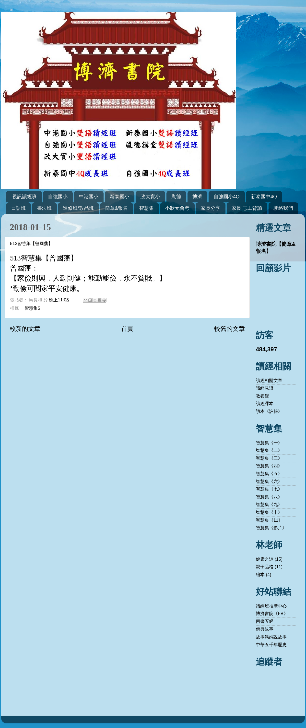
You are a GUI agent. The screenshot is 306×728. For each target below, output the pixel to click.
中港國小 (88, 196)
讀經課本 (264, 403)
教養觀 (262, 396)
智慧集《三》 (269, 458)
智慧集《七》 (269, 489)
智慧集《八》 (269, 496)
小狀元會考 (177, 208)
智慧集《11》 (269, 520)
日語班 (18, 208)
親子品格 (264, 566)
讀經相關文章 (269, 380)
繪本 (260, 574)
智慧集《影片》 (271, 527)
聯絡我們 (283, 208)
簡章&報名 (116, 208)
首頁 (127, 328)
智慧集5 (32, 308)
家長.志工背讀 (247, 208)
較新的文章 (25, 328)
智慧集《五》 (269, 473)
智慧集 (146, 208)
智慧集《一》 (269, 442)
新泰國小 (119, 196)
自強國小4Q (226, 196)
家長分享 (210, 208)
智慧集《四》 (269, 465)
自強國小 (58, 196)
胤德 (176, 196)
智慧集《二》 (269, 450)
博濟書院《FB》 (272, 613)
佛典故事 (264, 629)
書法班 (44, 208)
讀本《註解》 (269, 411)
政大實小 (150, 196)
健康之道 (264, 559)
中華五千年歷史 (271, 644)
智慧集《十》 (269, 512)
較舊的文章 (229, 328)
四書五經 (264, 621)
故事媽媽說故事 (271, 636)
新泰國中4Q (264, 196)
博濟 (197, 196)
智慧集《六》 (269, 481)
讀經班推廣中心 (271, 606)
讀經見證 (264, 388)
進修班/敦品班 (78, 208)
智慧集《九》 (269, 504)
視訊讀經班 (24, 196)
